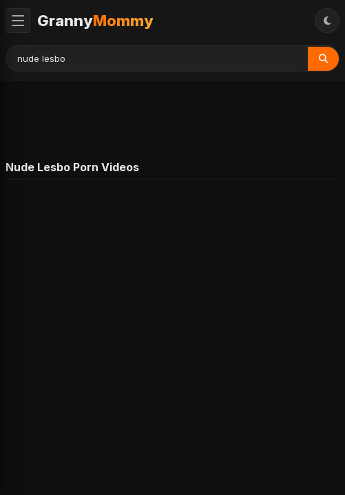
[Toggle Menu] (18, 20)
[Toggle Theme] (327, 20)
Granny (95, 20)
